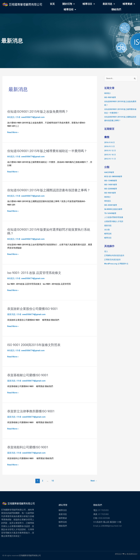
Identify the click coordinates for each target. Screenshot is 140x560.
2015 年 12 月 (110, 150)
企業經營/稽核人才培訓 (113, 221)
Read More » (12, 132)
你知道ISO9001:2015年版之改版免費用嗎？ (37, 111)
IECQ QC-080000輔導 (113, 176)
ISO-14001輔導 (110, 185)
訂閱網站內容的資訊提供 (114, 255)
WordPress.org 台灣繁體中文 (116, 264)
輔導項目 (89, 4)
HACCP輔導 (109, 172)
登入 (106, 251)
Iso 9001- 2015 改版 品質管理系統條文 (34, 273)
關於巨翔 (68, 4)
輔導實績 (129, 4)
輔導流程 (70, 9)
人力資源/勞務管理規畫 (113, 217)
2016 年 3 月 (109, 146)
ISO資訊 (10, 117)
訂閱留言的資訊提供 (112, 259)
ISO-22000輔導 (110, 189)
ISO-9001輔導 (110, 97)
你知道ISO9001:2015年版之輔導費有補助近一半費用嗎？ (47, 151)
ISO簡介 (107, 93)
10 (53, 481)
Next (94, 481)
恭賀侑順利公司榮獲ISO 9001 (27, 447)
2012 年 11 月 (110, 159)
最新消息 (109, 4)
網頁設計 (118, 554)
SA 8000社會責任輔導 (113, 209)
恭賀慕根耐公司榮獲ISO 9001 (27, 375)
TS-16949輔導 (110, 213)
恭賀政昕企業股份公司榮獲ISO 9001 (32, 309)
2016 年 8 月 (109, 142)
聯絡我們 (116, 9)
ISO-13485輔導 (110, 181)
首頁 (52, 4)
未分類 (107, 230)
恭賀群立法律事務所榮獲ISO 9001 (31, 411)
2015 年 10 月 (110, 155)
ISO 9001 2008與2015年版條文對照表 (33, 345)
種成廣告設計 (132, 554)
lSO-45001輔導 (110, 205)
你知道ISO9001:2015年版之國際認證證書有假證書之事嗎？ (48, 190)
